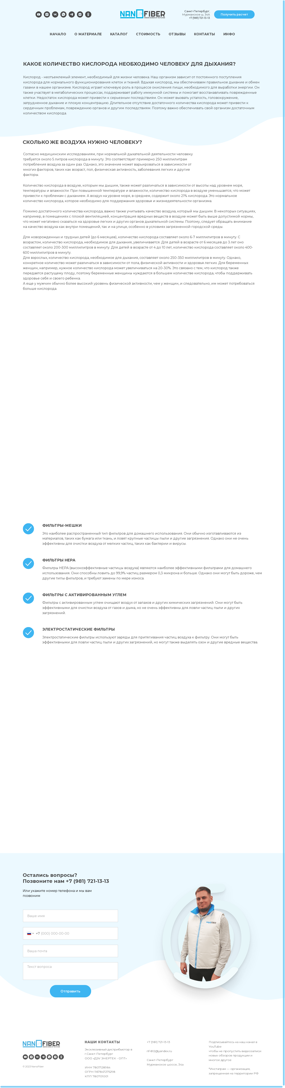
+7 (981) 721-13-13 (199, 17)
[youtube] (39, 16)
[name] (70, 916)
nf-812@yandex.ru (159, 1051)
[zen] (80, 16)
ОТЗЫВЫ (177, 34)
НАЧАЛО (58, 34)
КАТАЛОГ (119, 34)
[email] (70, 951)
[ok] (88, 16)
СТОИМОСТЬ (148, 34)
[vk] (55, 16)
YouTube (215, 1046)
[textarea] (70, 971)
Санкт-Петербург (196, 11)
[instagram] (47, 16)
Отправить (70, 991)
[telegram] (72, 16)
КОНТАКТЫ (204, 34)
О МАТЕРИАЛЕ (88, 34)
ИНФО (229, 34)
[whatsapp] (63, 16)
